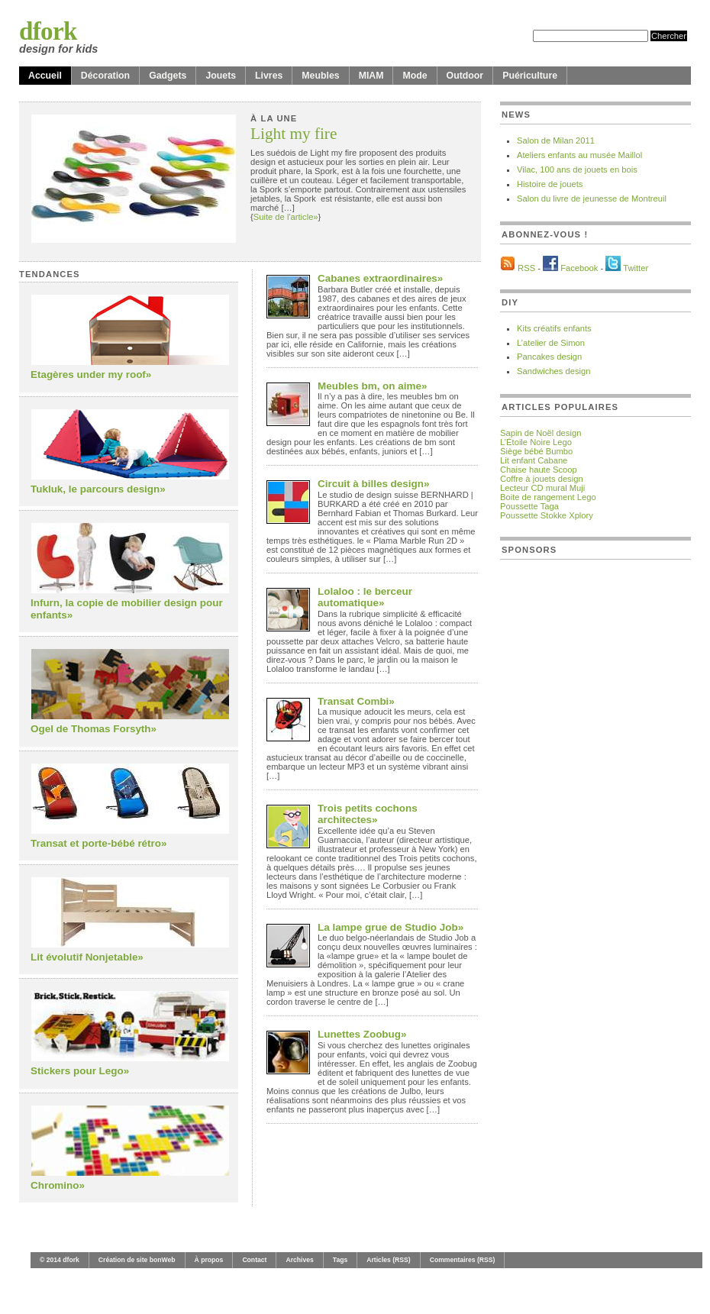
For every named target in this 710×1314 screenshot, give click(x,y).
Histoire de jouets (550, 184)
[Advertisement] (553, 800)
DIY (510, 302)
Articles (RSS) (388, 1260)
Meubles (320, 75)
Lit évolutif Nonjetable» (87, 957)
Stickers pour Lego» (80, 1071)
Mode (414, 75)
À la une (273, 118)
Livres (268, 75)
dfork (48, 31)
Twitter (635, 268)
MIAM (371, 75)
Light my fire (293, 134)
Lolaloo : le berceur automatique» (365, 597)
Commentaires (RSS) (462, 1260)
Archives (299, 1260)
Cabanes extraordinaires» (380, 278)
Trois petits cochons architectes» (368, 813)
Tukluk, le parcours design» (98, 489)
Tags (340, 1260)
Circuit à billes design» (373, 483)
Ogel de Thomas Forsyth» (94, 728)
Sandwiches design (553, 371)
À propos (209, 1260)
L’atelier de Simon (551, 342)
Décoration (105, 75)
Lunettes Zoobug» (362, 1034)
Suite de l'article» (285, 216)
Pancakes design (549, 356)
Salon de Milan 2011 (556, 140)
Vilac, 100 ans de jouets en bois (577, 169)
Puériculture (529, 75)
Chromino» (58, 1185)
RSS (526, 268)
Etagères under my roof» (91, 374)
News (516, 114)
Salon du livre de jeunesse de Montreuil (591, 198)
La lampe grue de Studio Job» (390, 927)
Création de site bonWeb (137, 1260)
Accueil (45, 75)
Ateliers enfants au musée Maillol (579, 155)
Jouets (220, 75)
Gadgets (167, 75)
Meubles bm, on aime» (372, 386)
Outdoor (465, 75)
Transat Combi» (356, 701)
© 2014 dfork (59, 1260)
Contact (254, 1260)
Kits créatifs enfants (554, 328)
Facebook (579, 268)
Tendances (49, 274)
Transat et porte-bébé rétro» (98, 843)
